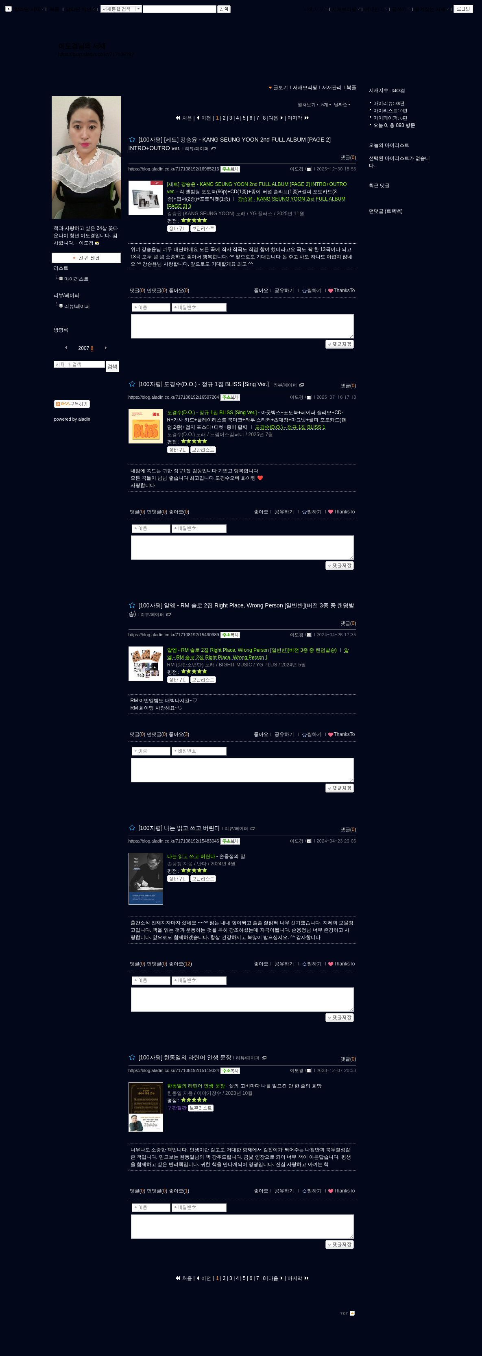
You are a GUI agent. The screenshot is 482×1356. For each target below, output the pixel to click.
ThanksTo (341, 290)
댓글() (348, 157)
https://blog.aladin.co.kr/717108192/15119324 (174, 1070)
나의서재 (315, 9)
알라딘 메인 (79, 9)
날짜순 (343, 104)
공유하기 (284, 290)
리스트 (61, 268)
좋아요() (179, 290)
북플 (54, 9)
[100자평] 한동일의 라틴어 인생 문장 (184, 1057)
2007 (84, 348)
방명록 (61, 330)
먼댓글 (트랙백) (386, 211)
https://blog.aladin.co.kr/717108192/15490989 (174, 634)
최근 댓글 (379, 185)
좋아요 (261, 290)
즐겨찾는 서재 (432, 9)
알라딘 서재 (28, 9)
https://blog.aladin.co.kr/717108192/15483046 (174, 840)
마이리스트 (76, 279)
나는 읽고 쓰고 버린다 (191, 856)
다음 (276, 118)
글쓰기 (401, 9)
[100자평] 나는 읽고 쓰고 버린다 (179, 828)
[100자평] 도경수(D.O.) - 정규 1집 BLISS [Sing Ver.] (203, 384)
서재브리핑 (346, 9)
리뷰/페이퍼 (66, 295)
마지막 (299, 118)
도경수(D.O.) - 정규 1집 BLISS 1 (290, 427)
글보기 (280, 87)
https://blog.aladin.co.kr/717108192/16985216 (174, 168)
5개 (327, 104)
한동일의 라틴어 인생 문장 (196, 1086)
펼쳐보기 (309, 104)
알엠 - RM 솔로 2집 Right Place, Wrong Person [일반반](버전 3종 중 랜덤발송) (252, 650)
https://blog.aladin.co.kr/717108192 (96, 54)
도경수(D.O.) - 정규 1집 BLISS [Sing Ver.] (212, 412)
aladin (84, 419)
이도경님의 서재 (82, 46)
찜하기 (312, 290)
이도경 (296, 168)
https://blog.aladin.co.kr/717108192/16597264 (174, 397)
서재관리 (375, 9)
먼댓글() (157, 290)
